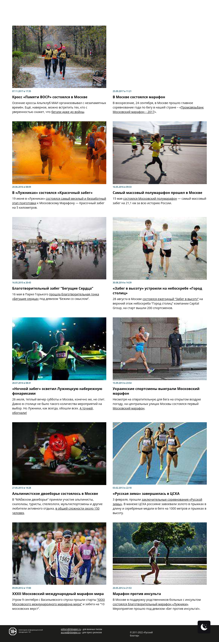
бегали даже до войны (67, 112)
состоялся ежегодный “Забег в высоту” (170, 299)
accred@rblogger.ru (71, 632)
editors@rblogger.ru (71, 629)
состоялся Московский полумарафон (150, 198)
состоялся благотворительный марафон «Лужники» (150, 604)
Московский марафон (128, 408)
